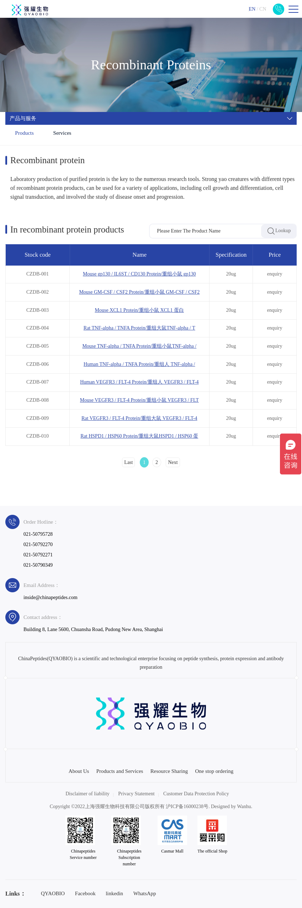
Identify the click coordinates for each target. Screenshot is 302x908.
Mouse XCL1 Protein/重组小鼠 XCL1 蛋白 (139, 310)
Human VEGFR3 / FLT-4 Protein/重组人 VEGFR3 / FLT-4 (139, 382)
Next (173, 462)
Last (128, 462)
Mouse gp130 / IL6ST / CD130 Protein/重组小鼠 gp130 (139, 274)
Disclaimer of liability (87, 793)
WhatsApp (144, 893)
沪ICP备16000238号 (187, 806)
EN (252, 9)
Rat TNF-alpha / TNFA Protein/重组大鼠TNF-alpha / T (139, 328)
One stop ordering (214, 771)
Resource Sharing (169, 771)
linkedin (114, 893)
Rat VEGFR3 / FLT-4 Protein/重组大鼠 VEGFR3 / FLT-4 (139, 418)
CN (262, 9)
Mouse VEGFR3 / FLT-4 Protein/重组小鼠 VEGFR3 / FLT (139, 400)
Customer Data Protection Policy (196, 793)
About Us (79, 771)
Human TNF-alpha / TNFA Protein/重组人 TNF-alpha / (139, 364)
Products (24, 133)
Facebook (85, 893)
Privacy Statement (136, 793)
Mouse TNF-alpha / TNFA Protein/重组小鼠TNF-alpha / (139, 346)
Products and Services (119, 771)
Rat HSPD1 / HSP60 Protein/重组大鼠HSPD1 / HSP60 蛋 (139, 436)
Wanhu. (245, 806)
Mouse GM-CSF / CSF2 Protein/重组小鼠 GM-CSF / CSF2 (139, 292)
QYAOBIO (53, 893)
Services (62, 133)
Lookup (279, 231)
